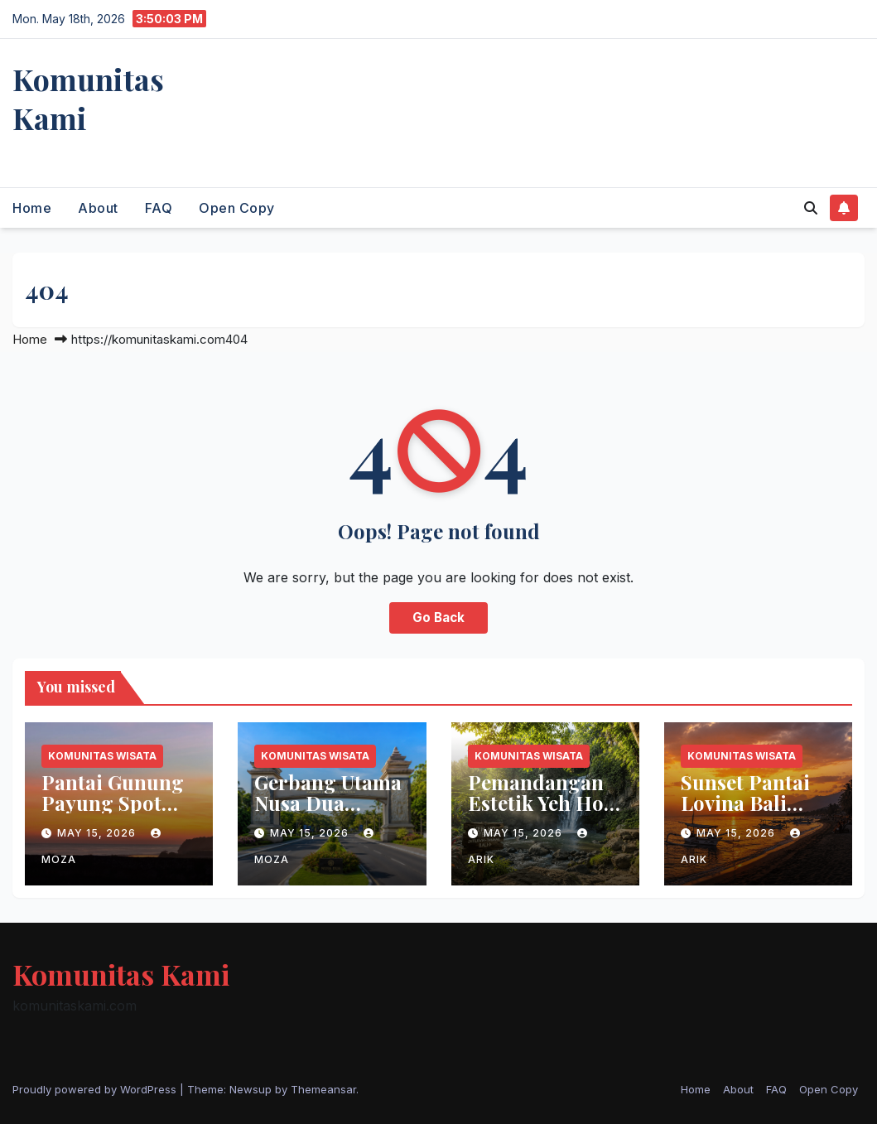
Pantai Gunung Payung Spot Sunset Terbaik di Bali (112, 813)
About (98, 208)
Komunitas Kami (88, 98)
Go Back (438, 617)
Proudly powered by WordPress (96, 1089)
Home (31, 208)
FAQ (159, 208)
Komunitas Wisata (102, 756)
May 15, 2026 (98, 833)
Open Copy (237, 208)
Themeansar (323, 1089)
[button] (810, 208)
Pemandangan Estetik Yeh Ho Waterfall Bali (536, 803)
